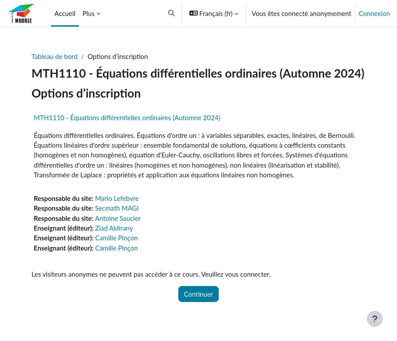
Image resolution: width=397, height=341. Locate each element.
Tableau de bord (54, 56)
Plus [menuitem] (88, 13)
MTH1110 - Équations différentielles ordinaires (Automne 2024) (127, 118)
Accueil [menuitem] (65, 13)
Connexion (374, 13)
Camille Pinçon (116, 238)
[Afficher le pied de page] (375, 319)
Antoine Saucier (118, 218)
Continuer (198, 294)
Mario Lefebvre (117, 198)
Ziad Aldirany (114, 228)
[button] (171, 13)
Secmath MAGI (117, 208)
